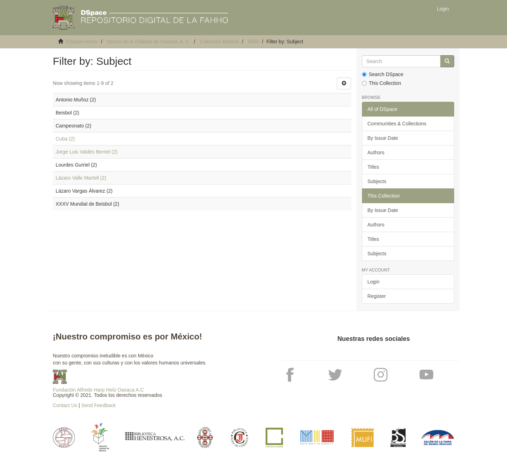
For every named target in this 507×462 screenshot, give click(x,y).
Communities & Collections (397, 123)
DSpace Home (82, 41)
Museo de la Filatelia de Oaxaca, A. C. (148, 41)
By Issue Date (383, 138)
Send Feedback (98, 405)
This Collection (381, 83)
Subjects (377, 181)
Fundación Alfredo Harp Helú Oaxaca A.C (98, 390)
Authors (376, 152)
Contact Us (65, 405)
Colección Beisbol (219, 41)
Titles (373, 167)
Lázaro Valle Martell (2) (81, 178)
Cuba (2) (65, 139)
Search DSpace (382, 74)
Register (377, 296)
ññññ (253, 41)
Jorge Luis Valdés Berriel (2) (87, 152)
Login (374, 282)
